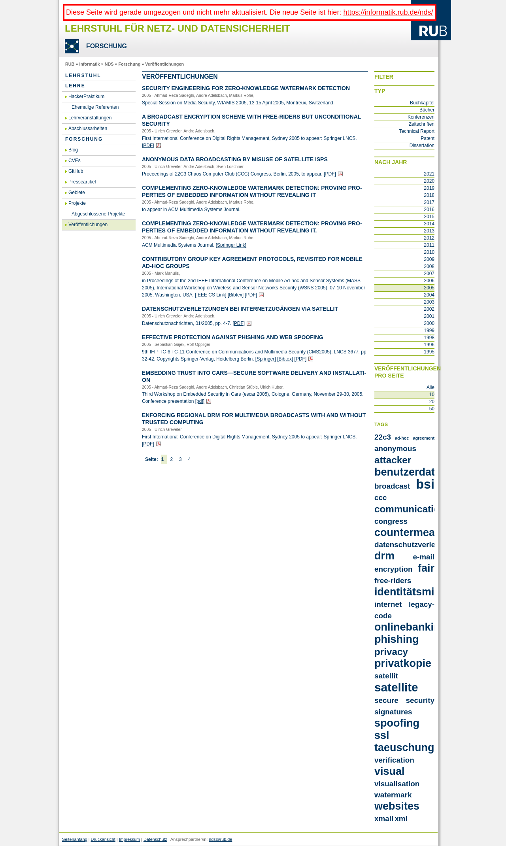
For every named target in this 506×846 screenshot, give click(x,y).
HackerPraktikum (86, 96)
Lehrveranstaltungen (89, 118)
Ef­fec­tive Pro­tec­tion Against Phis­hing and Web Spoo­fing (232, 337)
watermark (393, 795)
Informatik (89, 64)
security (420, 700)
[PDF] (148, 145)
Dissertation (422, 145)
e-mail (423, 557)
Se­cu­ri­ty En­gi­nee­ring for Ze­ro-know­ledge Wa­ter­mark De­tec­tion (246, 88)
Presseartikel (82, 182)
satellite (396, 687)
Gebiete (76, 192)
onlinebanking (410, 627)
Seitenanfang (74, 839)
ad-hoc (402, 438)
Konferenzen (421, 117)
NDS (109, 64)
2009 (429, 259)
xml (401, 818)
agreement (423, 438)
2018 (429, 195)
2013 (429, 231)
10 (431, 394)
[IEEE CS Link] (210, 295)
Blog (73, 150)
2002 (429, 309)
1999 (429, 330)
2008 (429, 266)
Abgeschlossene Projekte (98, 214)
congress (391, 521)
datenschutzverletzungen (419, 544)
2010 (429, 252)
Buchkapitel (422, 103)
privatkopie (402, 663)
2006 (429, 280)
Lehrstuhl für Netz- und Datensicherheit (177, 28)
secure (386, 700)
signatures (393, 712)
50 (431, 409)
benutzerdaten (410, 472)
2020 (429, 181)
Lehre (75, 86)
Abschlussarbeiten (87, 128)
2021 (429, 174)
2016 (429, 209)
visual (389, 771)
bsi (425, 484)
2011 (429, 245)
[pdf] (199, 401)
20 (431, 401)
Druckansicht (103, 839)
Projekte (77, 203)
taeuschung (404, 747)
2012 (429, 238)
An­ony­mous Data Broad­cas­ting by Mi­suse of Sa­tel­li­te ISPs (235, 159)
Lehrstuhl (83, 75)
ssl (381, 735)
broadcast (392, 486)
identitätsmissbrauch (427, 592)
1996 (429, 344)
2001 (429, 316)
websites (396, 806)
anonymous (395, 448)
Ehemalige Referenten (95, 107)
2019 (429, 188)
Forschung (129, 64)
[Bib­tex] (236, 295)
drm (384, 556)
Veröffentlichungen (164, 64)
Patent (427, 138)
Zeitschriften (421, 124)
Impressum (129, 839)
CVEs (74, 160)
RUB (69, 64)
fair (426, 568)
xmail (383, 818)
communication (409, 509)
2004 (429, 295)
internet (388, 604)
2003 (429, 302)
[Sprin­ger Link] (231, 245)
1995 (429, 352)
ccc (380, 497)
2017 (429, 202)
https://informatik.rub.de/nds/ (388, 12)
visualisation (396, 784)
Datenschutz (155, 839)
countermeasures (418, 532)
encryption (393, 569)
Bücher (426, 110)
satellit (386, 676)
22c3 (382, 437)
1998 (429, 337)
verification (394, 760)
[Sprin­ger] (265, 359)
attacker (392, 460)
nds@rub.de (220, 839)
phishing (396, 639)
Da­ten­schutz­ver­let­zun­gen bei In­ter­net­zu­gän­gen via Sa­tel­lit (240, 309)
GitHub (75, 171)
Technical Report (416, 131)
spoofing (396, 723)
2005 (429, 288)
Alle (430, 387)
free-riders (392, 580)
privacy (391, 651)
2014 (429, 224)
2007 (429, 273)
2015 (429, 216)
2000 (429, 323)
